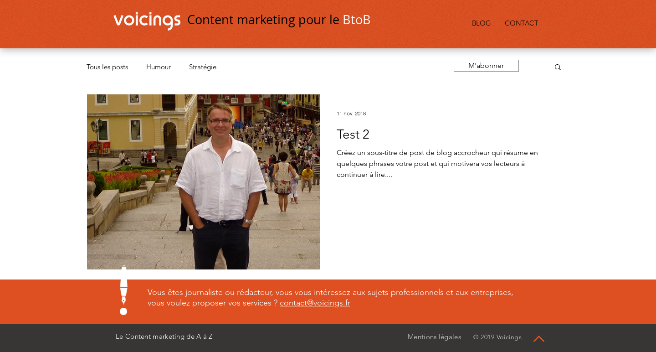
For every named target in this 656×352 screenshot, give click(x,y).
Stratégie (202, 66)
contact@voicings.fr (315, 303)
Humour (158, 66)
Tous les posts (107, 66)
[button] (558, 67)
